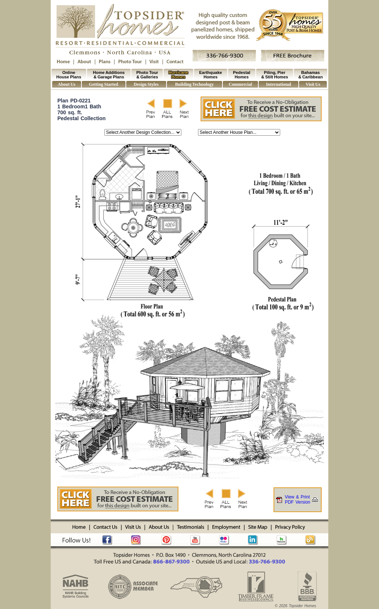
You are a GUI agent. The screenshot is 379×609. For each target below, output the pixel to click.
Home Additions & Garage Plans (109, 74)
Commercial (240, 84)
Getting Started (103, 84)
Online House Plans (68, 74)
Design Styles (146, 84)
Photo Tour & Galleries (147, 74)
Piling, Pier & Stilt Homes (274, 74)
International (278, 84)
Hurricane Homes (178, 74)
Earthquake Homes (210, 74)
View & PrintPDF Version (297, 499)
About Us (67, 84)
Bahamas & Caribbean (310, 74)
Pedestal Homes (242, 74)
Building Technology (194, 84)
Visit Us (313, 84)
